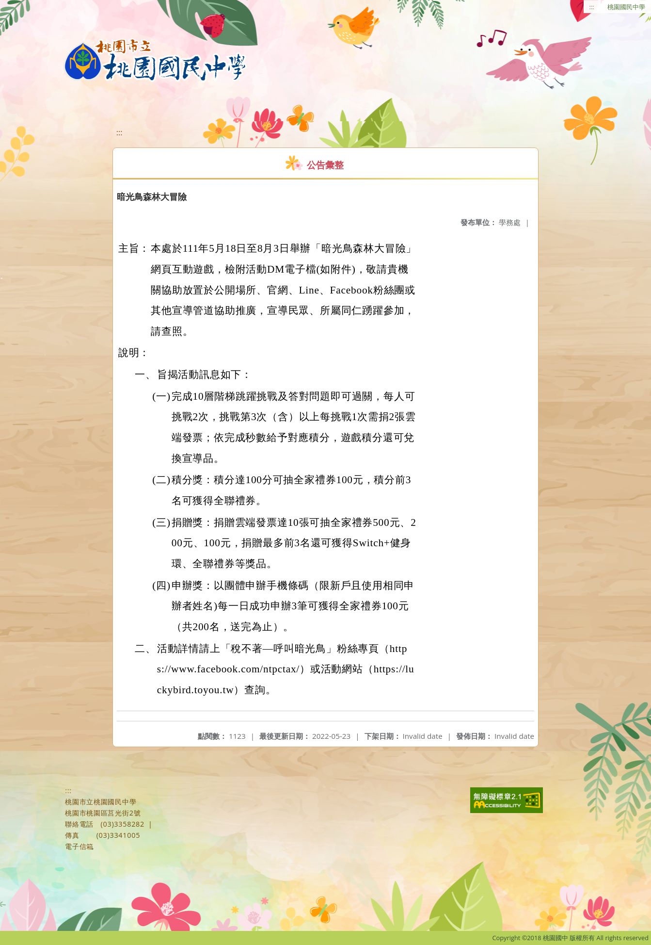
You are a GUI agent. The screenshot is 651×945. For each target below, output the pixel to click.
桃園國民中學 (626, 6)
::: (591, 6)
